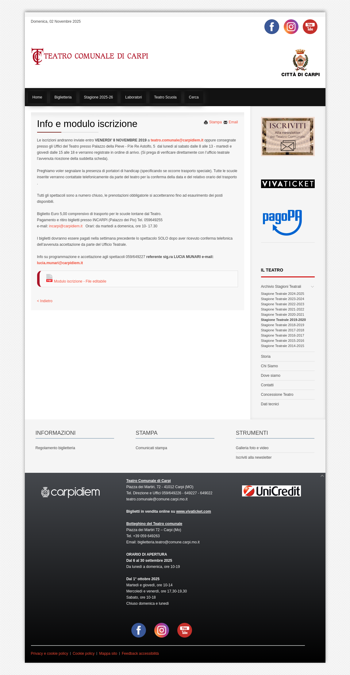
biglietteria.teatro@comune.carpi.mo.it (168, 542)
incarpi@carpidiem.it (66, 226)
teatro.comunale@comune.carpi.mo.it (157, 499)
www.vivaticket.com (193, 511)
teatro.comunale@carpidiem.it (177, 140)
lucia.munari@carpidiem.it (60, 263)
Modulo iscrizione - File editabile (76, 281)
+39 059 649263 (146, 536)
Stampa (213, 122)
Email (230, 122)
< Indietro (44, 301)
